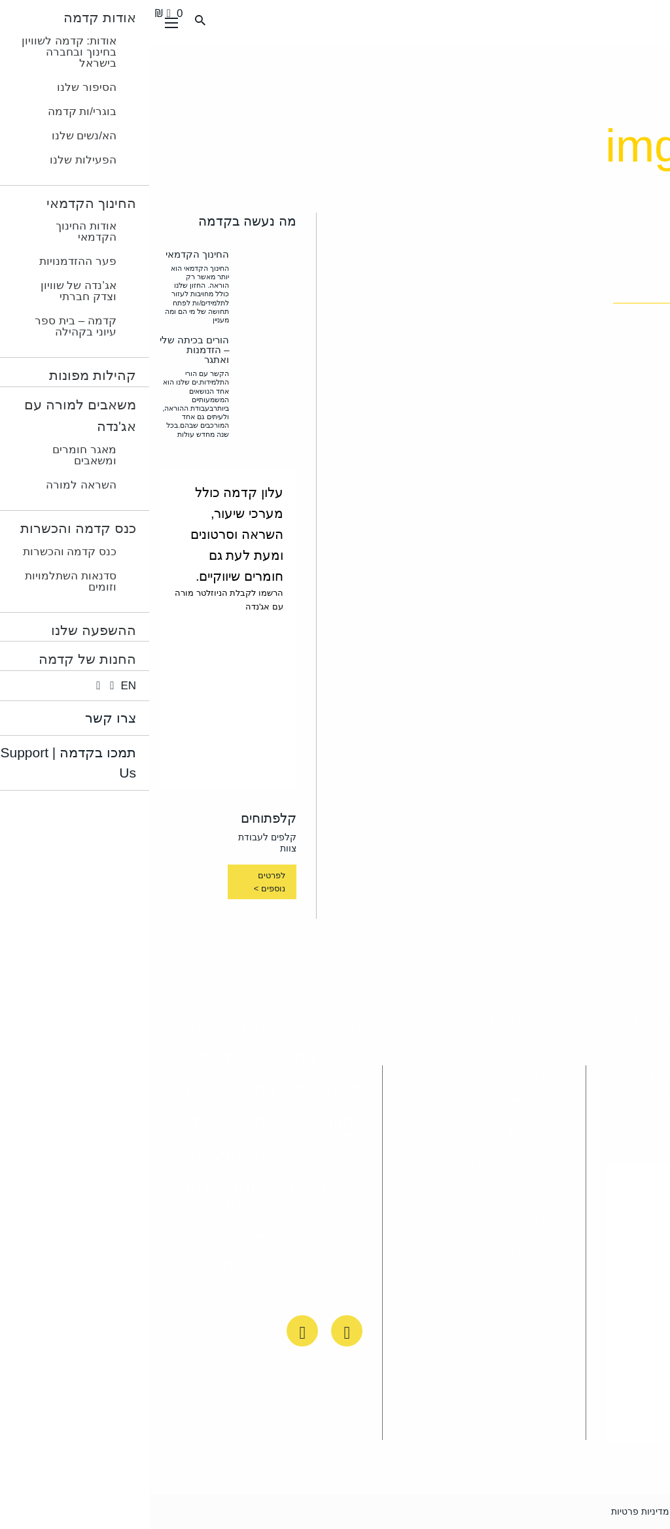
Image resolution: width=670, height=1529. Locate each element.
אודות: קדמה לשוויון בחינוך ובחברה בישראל (74, 1209)
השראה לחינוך (70, 1089)
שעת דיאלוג (79, 1057)
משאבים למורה (164, 1089)
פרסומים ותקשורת (87, 1271)
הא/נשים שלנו (72, 1154)
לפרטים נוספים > (120, 881)
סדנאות (189, 1263)
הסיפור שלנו (174, 1186)
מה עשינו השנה (579, 114)
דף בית (191, 1025)
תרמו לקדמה (73, 1025)
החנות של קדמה (182, 1129)
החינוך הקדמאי (67, 1121)
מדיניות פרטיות (491, 1511)
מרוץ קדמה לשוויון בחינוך (459, 114)
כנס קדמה (180, 1057)
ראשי (646, 114)
